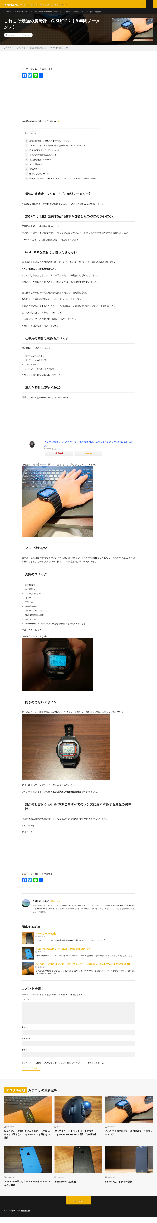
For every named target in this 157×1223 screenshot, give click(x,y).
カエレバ (54, 453)
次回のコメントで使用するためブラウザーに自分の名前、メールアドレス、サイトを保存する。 (63, 1067)
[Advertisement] (78, 102)
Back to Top (78, 1207)
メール (26, 1043)
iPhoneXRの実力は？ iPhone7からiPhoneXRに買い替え (63, 953)
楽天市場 (59, 458)
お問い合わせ (104, 14)
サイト (24, 1054)
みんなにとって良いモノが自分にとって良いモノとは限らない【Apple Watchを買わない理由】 (83, 968)
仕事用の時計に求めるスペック (41, 159)
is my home (26, 1217)
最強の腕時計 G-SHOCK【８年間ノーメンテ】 (48, 145)
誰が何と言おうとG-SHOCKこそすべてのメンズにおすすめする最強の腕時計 (61, 182)
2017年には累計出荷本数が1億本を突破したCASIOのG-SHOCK (55, 150)
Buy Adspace (24, 14)
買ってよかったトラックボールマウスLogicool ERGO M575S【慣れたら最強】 (78, 1137)
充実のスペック (34, 173)
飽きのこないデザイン (37, 178)
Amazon (88, 458)
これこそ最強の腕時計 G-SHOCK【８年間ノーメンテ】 (129, 1137)
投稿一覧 (54, 905)
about (9, 14)
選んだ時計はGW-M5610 (38, 164)
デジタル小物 (25, 39)
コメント (25, 1004)
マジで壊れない (34, 168)
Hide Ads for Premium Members (51, 14)
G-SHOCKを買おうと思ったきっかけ (43, 154)
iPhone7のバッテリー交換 (120, 1186)
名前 (25, 1031)
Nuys (58, 125)
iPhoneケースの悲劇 (46, 937)
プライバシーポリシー (81, 14)
